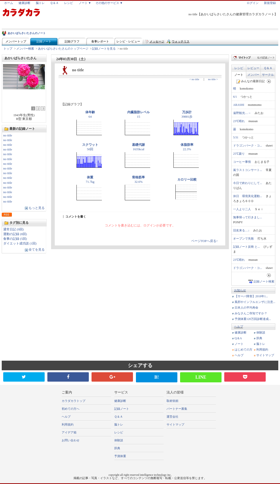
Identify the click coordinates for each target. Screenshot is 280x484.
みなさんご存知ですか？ (251, 313)
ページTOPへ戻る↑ (204, 241)
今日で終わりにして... (247, 183)
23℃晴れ (239, 121)
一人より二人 (242, 209)
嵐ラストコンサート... (247, 170)
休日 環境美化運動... (247, 196)
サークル (268, 74)
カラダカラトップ (73, 401)
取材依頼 (172, 401)
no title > (213, 79)
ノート (238, 74)
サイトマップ (265, 355)
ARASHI (238, 105)
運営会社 (172, 416)
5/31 (235, 137)
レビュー (253, 68)
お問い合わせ (70, 440)
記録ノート (44, 41)
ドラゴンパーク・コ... (247, 145)
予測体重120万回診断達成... (253, 319)
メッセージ (156, 41)
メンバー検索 (25, 48)
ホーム (8, 3)
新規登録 (270, 3)
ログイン (253, 3)
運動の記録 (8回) (15, 234)
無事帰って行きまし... (247, 217)
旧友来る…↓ (241, 230)
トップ (7, 48)
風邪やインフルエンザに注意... (255, 302)
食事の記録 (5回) (15, 239)
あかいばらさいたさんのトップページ (63, 48)
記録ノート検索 (264, 281)
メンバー (253, 74)
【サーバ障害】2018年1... (251, 296)
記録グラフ (72, 41)
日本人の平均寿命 (246, 307)
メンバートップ (15, 41)
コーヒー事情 (242, 162)
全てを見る (37, 249)
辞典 (259, 338)
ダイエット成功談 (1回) (20, 243)
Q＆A (238, 338)
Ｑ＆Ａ (54, 3)
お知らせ (240, 290)
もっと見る (37, 208)
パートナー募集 (177, 408)
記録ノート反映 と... (246, 246)
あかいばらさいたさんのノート (27, 33)
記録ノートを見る (104, 48)
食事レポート (100, 41)
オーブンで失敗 (243, 238)
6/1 (235, 96)
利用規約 (262, 349)
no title (7, 135)
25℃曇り (239, 153)
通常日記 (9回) (13, 229)
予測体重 (120, 456)
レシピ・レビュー (128, 41)
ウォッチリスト (180, 42)
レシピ (68, 3)
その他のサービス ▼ (109, 3)
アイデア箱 (69, 432)
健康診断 (24, 3)
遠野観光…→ (242, 113)
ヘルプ (238, 326)
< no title (194, 79)
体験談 (260, 332)
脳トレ (40, 3)
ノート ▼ (85, 3)
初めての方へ (70, 408)
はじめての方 (243, 349)
